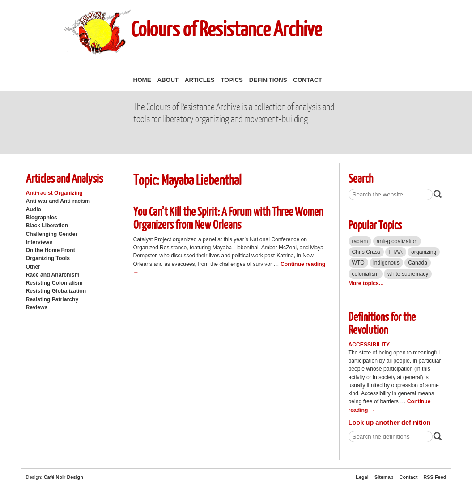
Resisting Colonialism (54, 283)
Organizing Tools (48, 258)
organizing (423, 252)
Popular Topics (375, 224)
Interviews (39, 242)
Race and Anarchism (53, 275)
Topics (232, 80)
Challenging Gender (52, 234)
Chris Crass (366, 252)
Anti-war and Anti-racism (58, 201)
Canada (417, 263)
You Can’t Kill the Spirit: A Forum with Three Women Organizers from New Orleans (228, 217)
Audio (33, 209)
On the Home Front (50, 250)
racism (360, 241)
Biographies (41, 217)
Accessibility (369, 345)
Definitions (268, 80)
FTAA (395, 252)
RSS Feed (434, 477)
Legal (362, 477)
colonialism (365, 274)
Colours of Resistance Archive (226, 28)
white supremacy (407, 274)
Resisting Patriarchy (52, 299)
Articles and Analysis (64, 178)
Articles (200, 80)
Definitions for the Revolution (382, 322)
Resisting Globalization (56, 291)
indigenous (386, 263)
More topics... (366, 283)
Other (33, 267)
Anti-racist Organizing (54, 193)
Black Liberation (47, 225)
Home (142, 80)
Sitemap (384, 477)
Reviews (37, 307)
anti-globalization (397, 241)
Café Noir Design (63, 477)
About (168, 80)
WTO (358, 263)
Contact (307, 80)
